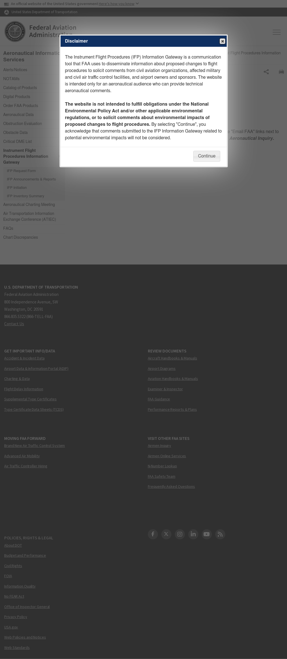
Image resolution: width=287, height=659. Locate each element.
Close (222, 41)
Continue (206, 156)
